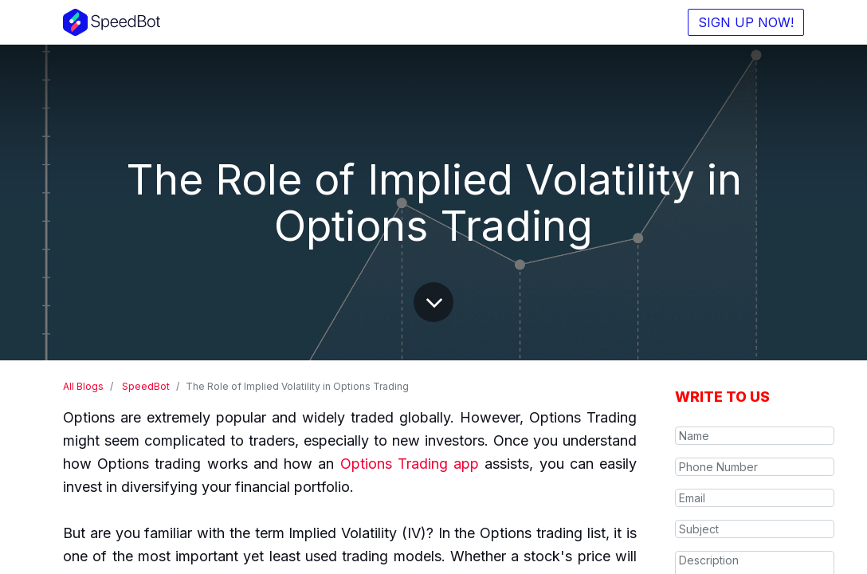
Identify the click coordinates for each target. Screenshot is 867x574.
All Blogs (83, 386)
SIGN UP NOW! (746, 22)
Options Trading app (409, 463)
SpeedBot (146, 386)
